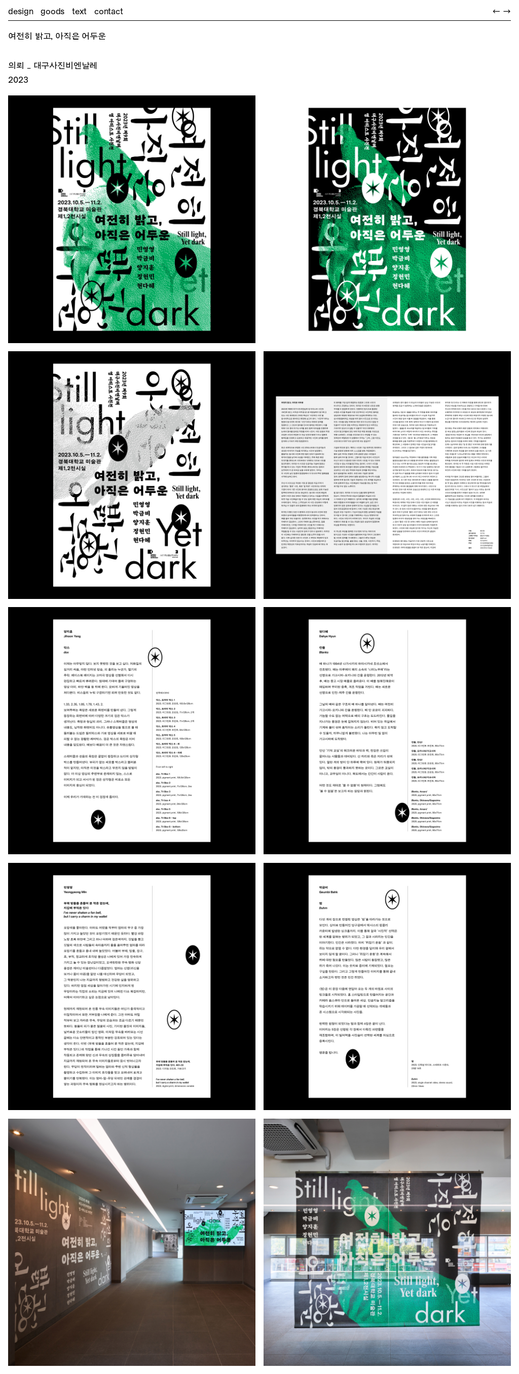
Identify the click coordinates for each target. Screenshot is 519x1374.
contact (108, 11)
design (20, 11)
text (79, 11)
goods (52, 11)
